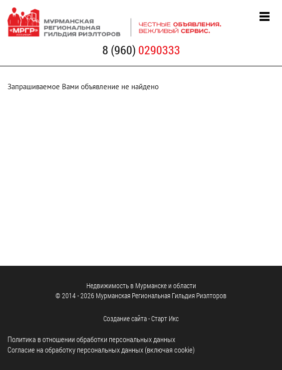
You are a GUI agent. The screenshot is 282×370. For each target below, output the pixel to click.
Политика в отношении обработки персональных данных (91, 339)
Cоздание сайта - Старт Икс (141, 318)
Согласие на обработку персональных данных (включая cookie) (101, 350)
